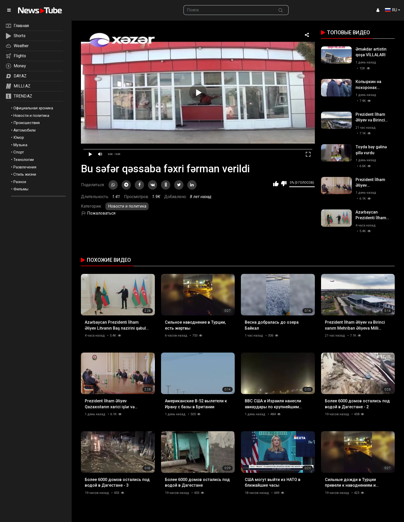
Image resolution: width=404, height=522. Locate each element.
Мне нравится (276, 183)
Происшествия (26, 122)
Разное (19, 182)
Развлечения (24, 167)
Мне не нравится (284, 183)
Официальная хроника (33, 108)
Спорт (18, 152)
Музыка (20, 145)
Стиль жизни (24, 174)
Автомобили (24, 130)
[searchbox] (228, 10)
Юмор (18, 137)
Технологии (23, 159)
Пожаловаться (98, 213)
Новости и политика (31, 115)
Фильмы (20, 189)
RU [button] (391, 9)
